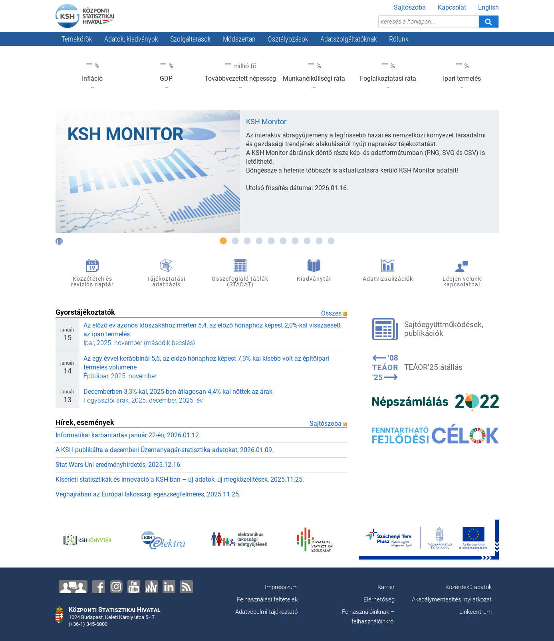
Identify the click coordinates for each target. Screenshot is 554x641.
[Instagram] (116, 586)
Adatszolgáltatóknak (348, 39)
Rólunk (399, 39)
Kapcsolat (452, 7)
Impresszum (281, 587)
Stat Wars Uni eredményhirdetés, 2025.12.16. (119, 464)
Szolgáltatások (190, 39)
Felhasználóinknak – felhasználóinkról (368, 616)
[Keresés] (488, 22)
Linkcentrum (475, 611)
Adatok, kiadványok (131, 39)
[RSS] (186, 586)
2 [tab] (235, 241)
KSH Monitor (266, 121)
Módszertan (239, 39)
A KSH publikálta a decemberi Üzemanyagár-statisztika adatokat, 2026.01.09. (165, 450)
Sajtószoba (410, 7)
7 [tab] (295, 241)
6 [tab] (283, 241)
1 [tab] (223, 241)
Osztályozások (288, 39)
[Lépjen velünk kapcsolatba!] (73, 586)
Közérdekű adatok (468, 587)
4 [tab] (259, 241)
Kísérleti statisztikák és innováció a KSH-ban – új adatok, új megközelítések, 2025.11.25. (180, 479)
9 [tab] (319, 241)
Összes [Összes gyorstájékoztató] (334, 313)
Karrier (386, 587)
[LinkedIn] (169, 586)
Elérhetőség (379, 599)
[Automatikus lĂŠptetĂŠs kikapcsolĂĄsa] (59, 241)
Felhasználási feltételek (267, 599)
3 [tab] (247, 241)
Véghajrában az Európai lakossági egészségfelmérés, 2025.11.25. (148, 494)
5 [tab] (271, 241)
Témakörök (77, 39)
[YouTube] (133, 586)
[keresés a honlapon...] (429, 22)
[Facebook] (98, 586)
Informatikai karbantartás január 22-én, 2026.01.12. (128, 435)
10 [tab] (331, 241)
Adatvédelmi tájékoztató (266, 611)
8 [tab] (307, 241)
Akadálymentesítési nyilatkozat (452, 599)
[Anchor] (151, 586)
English (488, 7)
